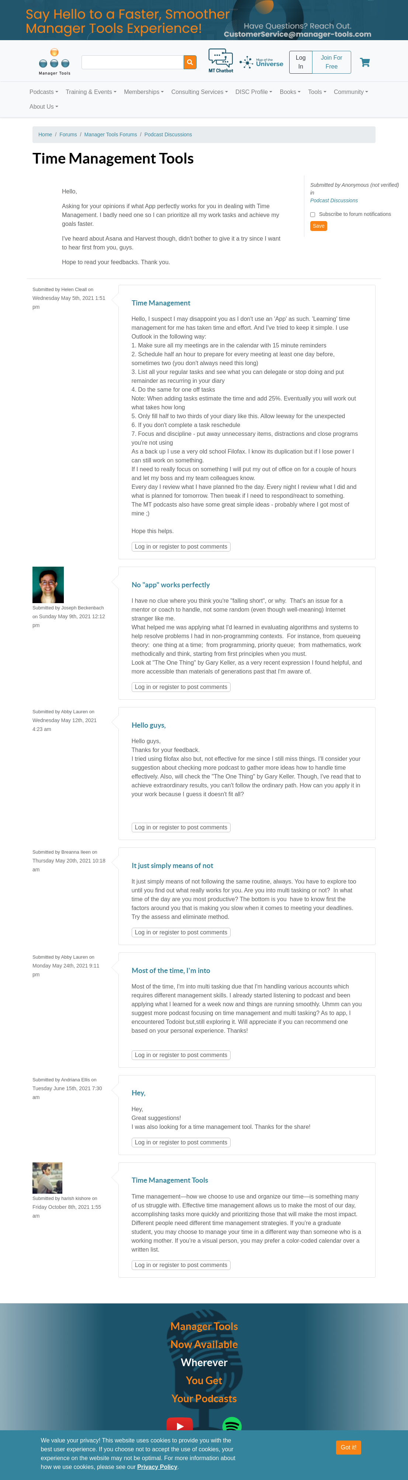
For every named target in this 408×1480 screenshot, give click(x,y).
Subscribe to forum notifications (355, 214)
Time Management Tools (170, 1180)
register (169, 546)
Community (349, 92)
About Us (42, 107)
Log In (301, 62)
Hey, (138, 1093)
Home (45, 134)
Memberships (141, 92)
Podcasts (42, 92)
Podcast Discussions (168, 134)
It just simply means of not (172, 866)
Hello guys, (149, 725)
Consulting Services (197, 92)
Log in (143, 546)
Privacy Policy (157, 1467)
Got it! (349, 1447)
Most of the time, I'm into (171, 971)
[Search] (190, 62)
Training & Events (89, 92)
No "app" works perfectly (171, 585)
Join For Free (331, 62)
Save (319, 226)
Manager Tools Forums (110, 134)
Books (288, 92)
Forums (68, 134)
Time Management (161, 303)
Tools (315, 92)
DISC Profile (251, 92)
